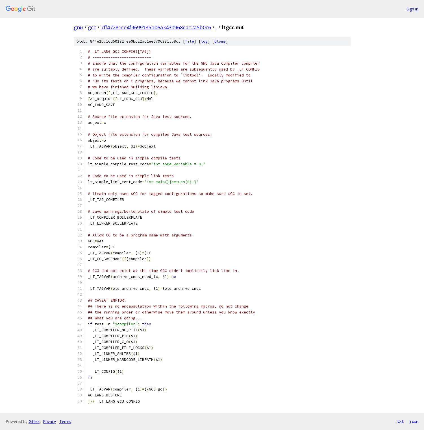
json (413, 421)
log (204, 41)
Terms (65, 421)
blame (220, 41)
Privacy (49, 421)
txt (400, 421)
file (189, 41)
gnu (78, 27)
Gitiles (34, 421)
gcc (92, 27)
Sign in (412, 9)
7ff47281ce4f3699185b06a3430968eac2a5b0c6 (156, 27)
